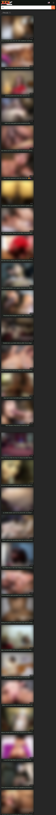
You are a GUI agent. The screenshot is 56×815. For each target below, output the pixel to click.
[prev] (3, 508)
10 (48, 507)
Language (49, 2)
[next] (53, 508)
